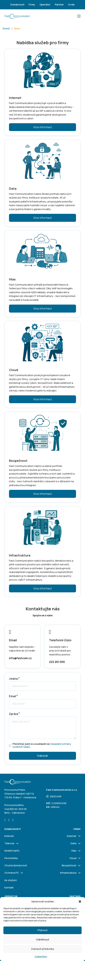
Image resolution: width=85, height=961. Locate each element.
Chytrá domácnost (15, 865)
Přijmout (42, 930)
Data (73, 843)
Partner (59, 4)
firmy (77, 829)
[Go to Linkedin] (12, 820)
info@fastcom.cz (20, 658)
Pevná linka (11, 858)
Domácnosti (17, 4)
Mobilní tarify (12, 850)
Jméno (13, 679)
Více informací (42, 127)
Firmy (32, 4)
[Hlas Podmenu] (79, 851)
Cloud (72, 858)
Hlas (73, 850)
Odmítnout (42, 939)
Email (12, 696)
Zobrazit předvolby (42, 949)
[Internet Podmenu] (79, 836)
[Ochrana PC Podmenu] (22, 873)
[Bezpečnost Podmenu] (79, 865)
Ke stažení (10, 880)
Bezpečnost (69, 865)
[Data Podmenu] (79, 843)
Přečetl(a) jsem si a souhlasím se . (42, 745)
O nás (71, 4)
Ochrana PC (11, 872)
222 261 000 (57, 662)
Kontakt (9, 887)
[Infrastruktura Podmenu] (79, 873)
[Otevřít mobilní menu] (79, 16)
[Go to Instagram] (9, 820)
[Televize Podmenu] (17, 843)
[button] (80, 901)
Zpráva (13, 714)
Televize (9, 843)
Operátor (45, 4)
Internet (9, 836)
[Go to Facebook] (5, 820)
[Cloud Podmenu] (79, 858)
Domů (6, 28)
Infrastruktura (68, 872)
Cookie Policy (41, 956)
